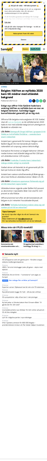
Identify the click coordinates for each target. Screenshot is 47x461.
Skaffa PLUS (35, 49)
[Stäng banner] (44, 3)
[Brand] (7, 49)
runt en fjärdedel (14, 122)
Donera (23, 40)
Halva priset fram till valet (23, 34)
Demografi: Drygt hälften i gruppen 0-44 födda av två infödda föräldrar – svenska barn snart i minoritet (23, 134)
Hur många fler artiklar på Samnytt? (23, 280)
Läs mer (8, 22)
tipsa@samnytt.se (25, 219)
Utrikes (4, 87)
